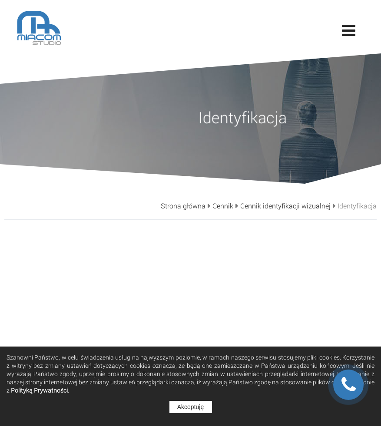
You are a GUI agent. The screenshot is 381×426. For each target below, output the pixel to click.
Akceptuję (190, 406)
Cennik (222, 206)
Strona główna (183, 206)
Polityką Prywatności (39, 390)
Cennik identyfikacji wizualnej (285, 206)
